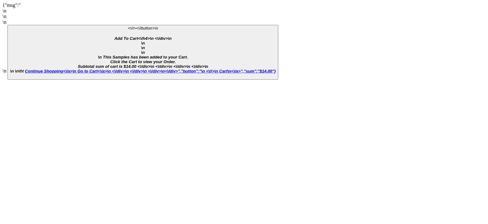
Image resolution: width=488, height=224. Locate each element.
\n (238, 71)
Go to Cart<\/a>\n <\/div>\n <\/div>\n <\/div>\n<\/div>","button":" (139, 71)
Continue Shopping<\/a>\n (51, 71)
